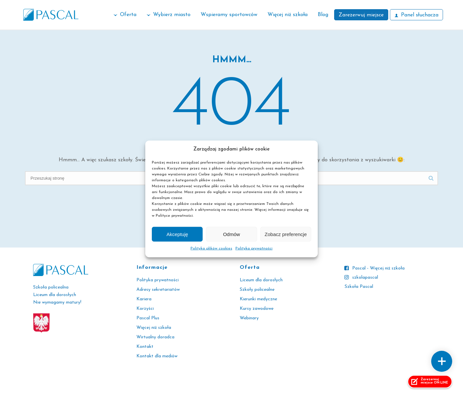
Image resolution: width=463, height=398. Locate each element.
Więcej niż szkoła (288, 14)
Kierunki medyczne (258, 299)
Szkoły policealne (257, 289)
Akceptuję (177, 234)
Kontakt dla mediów (156, 356)
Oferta (124, 14)
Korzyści (145, 308)
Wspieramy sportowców (229, 14)
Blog (323, 14)
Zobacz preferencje (286, 234)
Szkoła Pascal (359, 286)
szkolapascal (365, 277)
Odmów (231, 234)
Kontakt (144, 346)
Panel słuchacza (416, 15)
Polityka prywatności (253, 248)
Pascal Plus (147, 318)
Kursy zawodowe (256, 308)
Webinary (249, 318)
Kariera (143, 299)
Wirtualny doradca (155, 337)
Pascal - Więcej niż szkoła (378, 268)
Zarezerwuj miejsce (361, 15)
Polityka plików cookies (211, 248)
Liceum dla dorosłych (261, 280)
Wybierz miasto (169, 14)
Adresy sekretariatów (158, 289)
